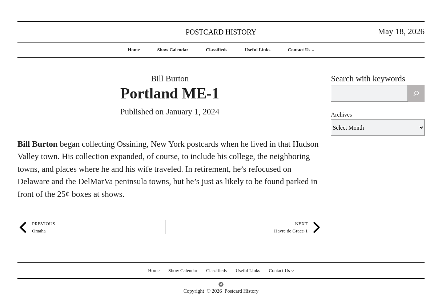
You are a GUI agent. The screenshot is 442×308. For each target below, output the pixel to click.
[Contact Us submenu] (313, 50)
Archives (341, 115)
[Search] (416, 93)
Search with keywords (368, 78)
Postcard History (221, 32)
